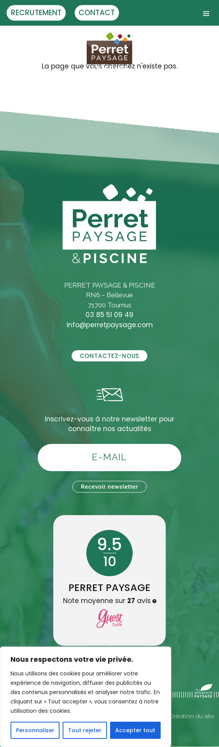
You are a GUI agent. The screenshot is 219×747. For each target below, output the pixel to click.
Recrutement (36, 12)
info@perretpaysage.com (110, 325)
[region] (85, 697)
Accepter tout (135, 730)
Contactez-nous (109, 356)
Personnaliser (35, 730)
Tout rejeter (85, 730)
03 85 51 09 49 (109, 314)
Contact (97, 12)
